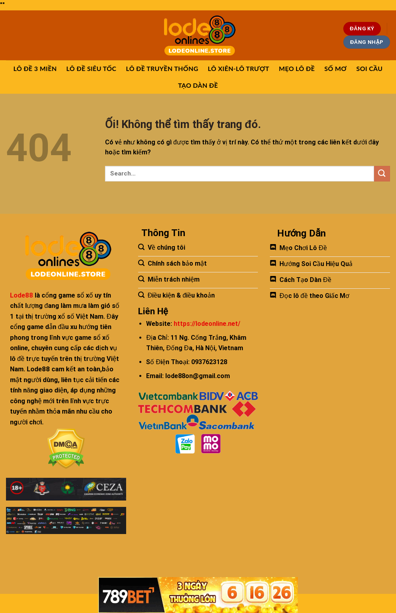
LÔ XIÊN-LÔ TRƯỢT (238, 68)
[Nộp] (382, 173)
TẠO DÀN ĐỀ (198, 85)
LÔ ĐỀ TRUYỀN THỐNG (162, 68)
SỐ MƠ (335, 68)
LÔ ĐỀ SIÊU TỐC (91, 68)
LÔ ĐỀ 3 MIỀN (35, 68)
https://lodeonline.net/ (207, 323)
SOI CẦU (369, 68)
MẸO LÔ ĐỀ (297, 68)
